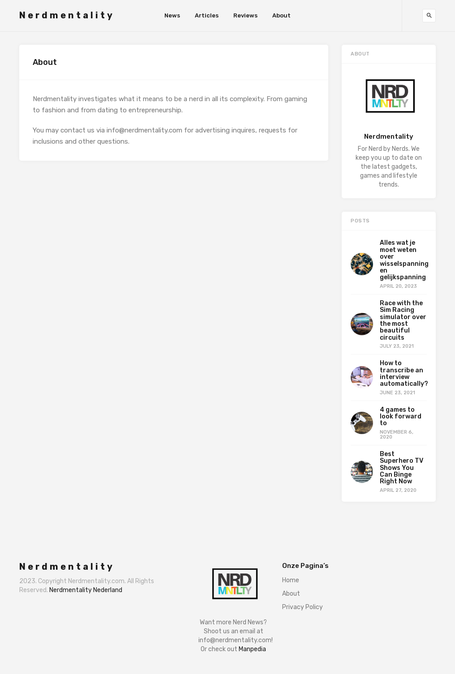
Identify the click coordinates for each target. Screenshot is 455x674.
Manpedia (252, 649)
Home (290, 580)
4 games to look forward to (400, 416)
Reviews (245, 15)
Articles (207, 15)
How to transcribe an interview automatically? (404, 373)
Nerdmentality (67, 15)
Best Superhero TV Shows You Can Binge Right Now (401, 468)
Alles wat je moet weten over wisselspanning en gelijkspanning (404, 260)
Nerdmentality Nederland (85, 590)
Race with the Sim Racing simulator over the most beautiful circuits (403, 320)
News (172, 15)
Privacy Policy (302, 607)
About (281, 15)
